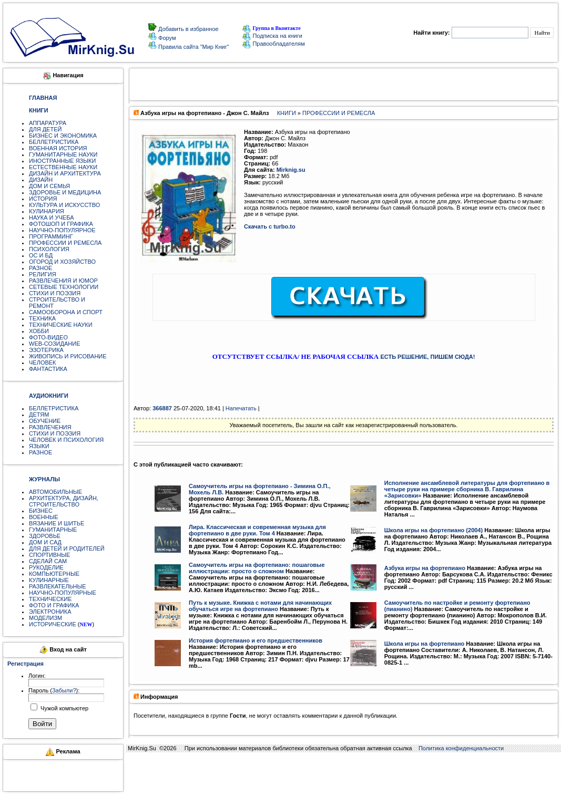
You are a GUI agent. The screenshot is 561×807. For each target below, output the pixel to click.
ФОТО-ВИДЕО (48, 337)
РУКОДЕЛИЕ (46, 567)
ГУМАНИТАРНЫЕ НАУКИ (63, 154)
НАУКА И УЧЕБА (51, 217)
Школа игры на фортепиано (424, 643)
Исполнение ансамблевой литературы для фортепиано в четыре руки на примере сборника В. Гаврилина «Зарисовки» (467, 489)
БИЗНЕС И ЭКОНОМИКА (63, 135)
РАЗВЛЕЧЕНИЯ (50, 427)
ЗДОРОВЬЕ (44, 536)
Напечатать (241, 408)
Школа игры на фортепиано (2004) (433, 530)
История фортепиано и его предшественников (255, 640)
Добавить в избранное (188, 29)
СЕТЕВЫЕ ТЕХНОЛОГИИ (63, 287)
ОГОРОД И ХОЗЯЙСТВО (62, 261)
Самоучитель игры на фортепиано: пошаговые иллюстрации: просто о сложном (257, 568)
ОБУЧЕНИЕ (44, 421)
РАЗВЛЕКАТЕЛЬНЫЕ (57, 586)
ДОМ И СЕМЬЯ (49, 186)
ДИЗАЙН (41, 180)
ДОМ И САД (45, 542)
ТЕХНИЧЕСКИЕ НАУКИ (61, 325)
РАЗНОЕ (40, 268)
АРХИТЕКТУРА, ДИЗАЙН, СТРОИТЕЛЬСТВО (63, 501)
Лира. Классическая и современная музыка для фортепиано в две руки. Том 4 (257, 530)
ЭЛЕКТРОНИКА (50, 611)
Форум (166, 38)
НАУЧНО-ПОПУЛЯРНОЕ (62, 230)
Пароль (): (53, 690)
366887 (162, 408)
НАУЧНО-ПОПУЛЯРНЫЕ (62, 592)
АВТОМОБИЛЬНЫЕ (55, 492)
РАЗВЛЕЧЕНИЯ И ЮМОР (63, 280)
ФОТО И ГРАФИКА (54, 605)
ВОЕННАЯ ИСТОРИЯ (58, 148)
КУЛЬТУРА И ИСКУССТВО (64, 205)
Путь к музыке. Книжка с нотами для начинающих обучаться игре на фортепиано (260, 605)
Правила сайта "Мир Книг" (193, 47)
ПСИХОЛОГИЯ (49, 249)
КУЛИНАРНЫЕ (49, 580)
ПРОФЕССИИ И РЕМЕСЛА (65, 243)
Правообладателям (273, 43)
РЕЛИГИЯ (42, 274)
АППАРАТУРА (47, 123)
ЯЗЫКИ (39, 446)
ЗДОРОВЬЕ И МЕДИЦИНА (65, 192)
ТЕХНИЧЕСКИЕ (50, 599)
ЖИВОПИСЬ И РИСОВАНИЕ (68, 356)
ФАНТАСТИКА (48, 369)
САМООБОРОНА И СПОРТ (66, 312)
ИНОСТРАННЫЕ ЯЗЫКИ (62, 161)
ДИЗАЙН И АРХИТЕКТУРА (65, 173)
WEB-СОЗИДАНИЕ (54, 343)
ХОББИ (39, 331)
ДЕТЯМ (39, 414)
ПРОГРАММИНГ (51, 236)
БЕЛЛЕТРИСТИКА (53, 142)
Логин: (37, 675)
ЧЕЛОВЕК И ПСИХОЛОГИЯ (66, 440)
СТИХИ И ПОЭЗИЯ (54, 293)
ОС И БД (41, 255)
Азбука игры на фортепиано (424, 568)
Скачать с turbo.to (269, 226)
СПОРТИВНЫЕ (49, 555)
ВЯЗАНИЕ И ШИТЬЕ (56, 523)
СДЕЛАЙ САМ (48, 561)
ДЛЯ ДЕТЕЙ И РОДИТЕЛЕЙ (67, 548)
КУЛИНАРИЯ (46, 211)
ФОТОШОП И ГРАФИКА (61, 224)
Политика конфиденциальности (461, 748)
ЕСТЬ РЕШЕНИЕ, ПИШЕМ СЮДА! (427, 357)
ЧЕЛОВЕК (42, 362)
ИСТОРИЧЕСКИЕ (52, 624)
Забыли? (64, 690)
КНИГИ (286, 113)
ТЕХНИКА (42, 318)
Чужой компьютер (63, 708)
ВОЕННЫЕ (43, 517)
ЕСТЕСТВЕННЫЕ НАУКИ (63, 167)
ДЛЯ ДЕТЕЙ (45, 129)
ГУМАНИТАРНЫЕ (53, 529)
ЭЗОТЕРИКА (46, 350)
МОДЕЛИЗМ (45, 618)
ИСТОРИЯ (43, 198)
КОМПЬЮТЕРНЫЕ (54, 574)
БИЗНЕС (41, 511)
